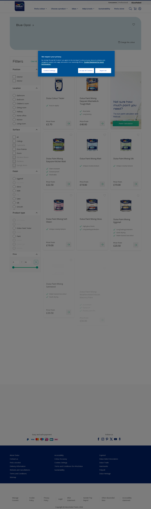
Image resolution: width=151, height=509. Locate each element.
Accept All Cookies (86, 70)
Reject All (103, 70)
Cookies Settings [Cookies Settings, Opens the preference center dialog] (49, 70)
